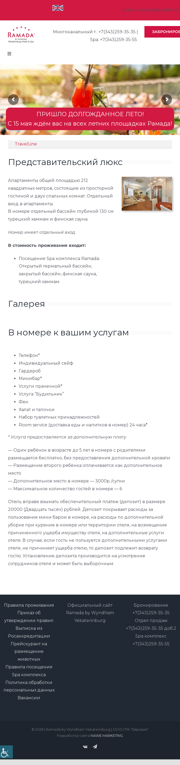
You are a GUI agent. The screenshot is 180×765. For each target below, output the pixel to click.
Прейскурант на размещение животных (29, 651)
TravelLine (26, 144)
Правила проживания (29, 605)
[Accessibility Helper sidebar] (6, 751)
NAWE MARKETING (107, 735)
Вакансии (29, 697)
